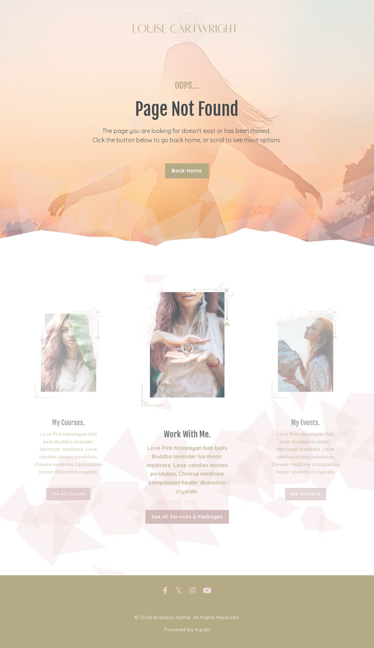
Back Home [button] (187, 170)
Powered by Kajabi (187, 629)
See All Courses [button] (68, 473)
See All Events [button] (305, 473)
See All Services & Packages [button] (187, 510)
